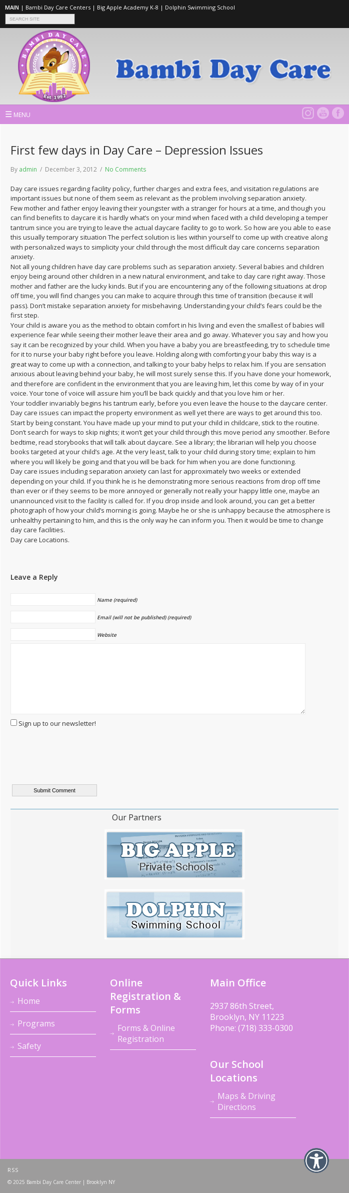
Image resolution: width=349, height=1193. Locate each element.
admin (28, 169)
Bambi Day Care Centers (58, 7)
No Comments (125, 169)
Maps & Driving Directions (247, 1101)
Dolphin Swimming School (200, 7)
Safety (29, 1045)
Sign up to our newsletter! (57, 723)
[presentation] (86, 762)
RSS (13, 1169)
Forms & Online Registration (146, 1033)
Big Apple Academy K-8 (127, 7)
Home (29, 1000)
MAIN (12, 7)
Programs (36, 1023)
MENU (17, 114)
